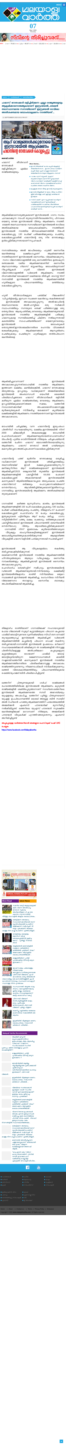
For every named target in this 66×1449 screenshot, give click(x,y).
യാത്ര (48, 1180)
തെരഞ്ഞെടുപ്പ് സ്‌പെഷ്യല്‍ (11, 1198)
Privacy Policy (39, 1209)
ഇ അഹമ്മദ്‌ (28, 1201)
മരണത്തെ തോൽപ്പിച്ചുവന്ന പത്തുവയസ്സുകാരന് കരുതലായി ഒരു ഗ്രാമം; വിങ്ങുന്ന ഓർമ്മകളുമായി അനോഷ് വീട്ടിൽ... (24, 1144)
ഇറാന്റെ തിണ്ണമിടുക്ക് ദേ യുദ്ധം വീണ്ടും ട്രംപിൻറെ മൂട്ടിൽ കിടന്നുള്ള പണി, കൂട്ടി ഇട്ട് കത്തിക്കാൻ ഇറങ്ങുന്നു (46, 194)
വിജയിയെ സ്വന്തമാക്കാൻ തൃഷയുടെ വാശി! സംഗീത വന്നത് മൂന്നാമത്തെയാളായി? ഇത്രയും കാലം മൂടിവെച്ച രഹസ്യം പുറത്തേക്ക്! (23, 1092)
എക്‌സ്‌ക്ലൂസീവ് (29, 1195)
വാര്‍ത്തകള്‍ (15, 98)
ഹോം (5, 98)
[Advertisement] (21, 68)
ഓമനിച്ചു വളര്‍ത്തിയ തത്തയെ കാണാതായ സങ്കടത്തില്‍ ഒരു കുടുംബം (24, 1013)
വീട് (25, 1198)
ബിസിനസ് (6, 1183)
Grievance (50, 1209)
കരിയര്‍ (5, 1180)
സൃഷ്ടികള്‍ (49, 1183)
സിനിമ (26, 1183)
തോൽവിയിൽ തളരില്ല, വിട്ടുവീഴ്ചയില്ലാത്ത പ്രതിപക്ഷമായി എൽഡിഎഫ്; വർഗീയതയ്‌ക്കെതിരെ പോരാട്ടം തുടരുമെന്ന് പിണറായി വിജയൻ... (19, 1069)
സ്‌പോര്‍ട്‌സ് (28, 1185)
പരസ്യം (4, 1195)
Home (3, 1209)
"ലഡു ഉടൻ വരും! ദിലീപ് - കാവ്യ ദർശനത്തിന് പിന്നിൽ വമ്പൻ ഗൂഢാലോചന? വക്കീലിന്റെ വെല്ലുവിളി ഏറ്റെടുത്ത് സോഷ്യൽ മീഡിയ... (24, 1156)
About (11, 1209)
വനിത (26, 1177)
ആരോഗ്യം (27, 1180)
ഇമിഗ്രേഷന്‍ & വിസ (9, 1192)
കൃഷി (4, 1185)
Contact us (20, 1209)
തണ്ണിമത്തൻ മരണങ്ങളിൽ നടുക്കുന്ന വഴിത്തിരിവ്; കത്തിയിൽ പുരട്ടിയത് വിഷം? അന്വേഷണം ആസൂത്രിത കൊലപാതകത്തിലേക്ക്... (24, 950)
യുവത (26, 1192)
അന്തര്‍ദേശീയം (28, 98)
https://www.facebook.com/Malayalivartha (19, 730)
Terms (30, 1209)
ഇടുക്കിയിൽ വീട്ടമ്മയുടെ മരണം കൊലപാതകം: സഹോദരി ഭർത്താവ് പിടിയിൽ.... (24, 1023)
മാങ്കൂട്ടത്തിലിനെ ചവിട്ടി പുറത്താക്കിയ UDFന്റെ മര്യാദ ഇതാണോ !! (23, 960)
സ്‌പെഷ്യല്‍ (50, 1185)
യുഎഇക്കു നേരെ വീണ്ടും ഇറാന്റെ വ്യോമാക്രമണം (46, 189)
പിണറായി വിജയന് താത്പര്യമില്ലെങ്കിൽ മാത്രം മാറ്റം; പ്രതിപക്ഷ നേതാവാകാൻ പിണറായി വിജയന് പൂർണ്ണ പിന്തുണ (22, 1003)
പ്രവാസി (5, 1201)
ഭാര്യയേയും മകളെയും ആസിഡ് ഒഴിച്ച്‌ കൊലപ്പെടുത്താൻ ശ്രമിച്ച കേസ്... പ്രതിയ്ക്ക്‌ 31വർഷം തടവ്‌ (22, 938)
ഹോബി (48, 1177)
